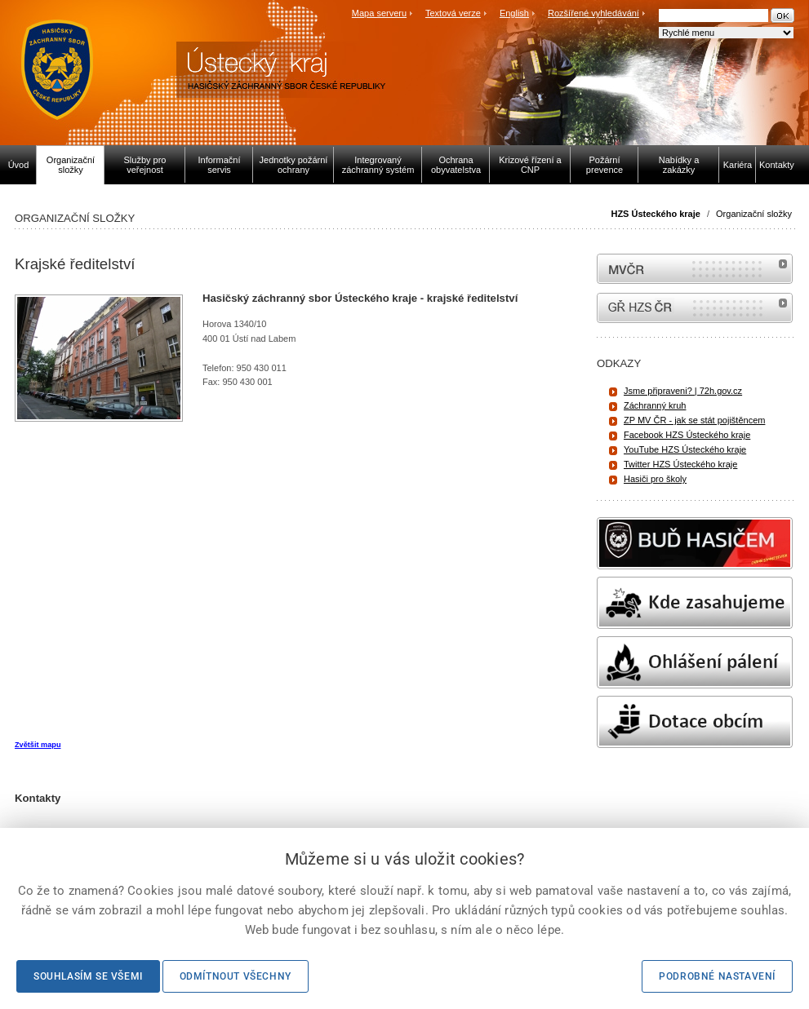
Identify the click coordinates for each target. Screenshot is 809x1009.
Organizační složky (754, 214)
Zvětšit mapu (37, 745)
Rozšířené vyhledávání (593, 13)
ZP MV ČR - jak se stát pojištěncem (694, 420)
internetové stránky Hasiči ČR (695, 308)
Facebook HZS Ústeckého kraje (687, 435)
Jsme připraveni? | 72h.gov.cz (683, 391)
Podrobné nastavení (717, 976)
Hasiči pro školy (655, 479)
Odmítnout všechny (235, 976)
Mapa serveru (379, 13)
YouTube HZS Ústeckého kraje (685, 449)
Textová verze (453, 13)
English (514, 13)
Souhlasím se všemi (88, 976)
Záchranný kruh (655, 405)
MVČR (695, 269)
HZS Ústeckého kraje (655, 214)
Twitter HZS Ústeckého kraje (680, 464)
